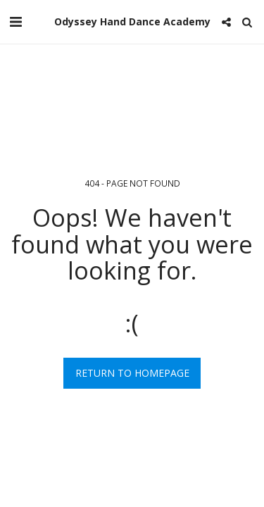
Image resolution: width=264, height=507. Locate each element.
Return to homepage (132, 373)
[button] (15, 21)
